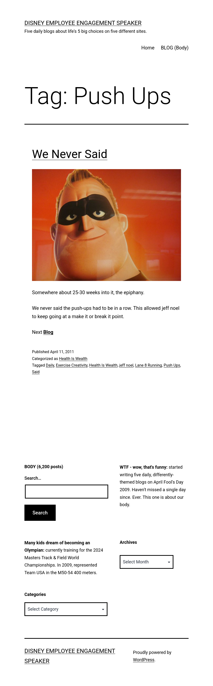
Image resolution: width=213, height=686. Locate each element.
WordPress (143, 659)
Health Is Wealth (73, 358)
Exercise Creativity (71, 365)
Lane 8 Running (148, 365)
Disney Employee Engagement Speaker (82, 23)
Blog (48, 332)
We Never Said (69, 154)
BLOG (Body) (175, 48)
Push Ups (172, 365)
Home (147, 48)
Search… (32, 478)
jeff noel (126, 365)
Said (36, 372)
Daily (50, 365)
